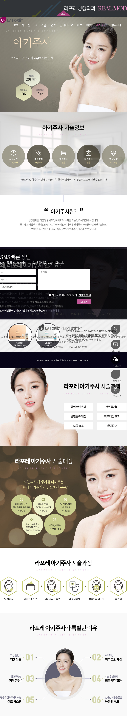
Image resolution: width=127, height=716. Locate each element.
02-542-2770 (117, 331)
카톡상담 (116, 361)
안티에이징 (66, 25)
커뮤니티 (115, 25)
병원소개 (18, 25)
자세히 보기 (85, 295)
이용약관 (20, 313)
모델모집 (116, 376)
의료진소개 (59, 313)
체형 (79, 25)
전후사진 (92, 313)
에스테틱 (101, 25)
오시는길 (116, 391)
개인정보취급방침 (39, 313)
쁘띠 (89, 25)
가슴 (44, 25)
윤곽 (53, 25)
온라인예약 (116, 346)
